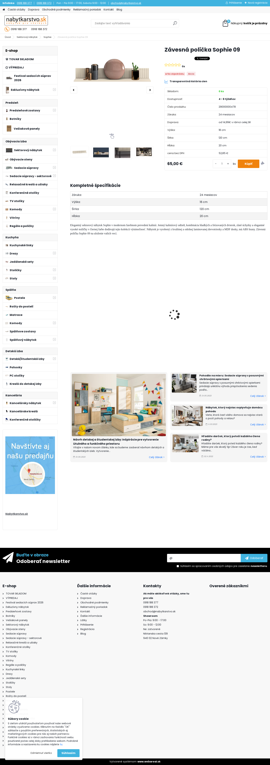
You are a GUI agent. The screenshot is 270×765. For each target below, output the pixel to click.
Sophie (47, 37)
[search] (175, 24)
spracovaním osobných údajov (214, 566)
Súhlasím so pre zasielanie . (223, 566)
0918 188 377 (24, 3)
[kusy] (222, 164)
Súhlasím (68, 753)
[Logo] (26, 23)
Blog (119, 9)
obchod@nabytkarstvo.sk (126, 3)
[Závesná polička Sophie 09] (111, 73)
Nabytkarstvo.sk (16, 514)
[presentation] (73, 89)
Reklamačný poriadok (87, 9)
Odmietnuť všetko (41, 753)
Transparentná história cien (185, 81)
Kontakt (109, 9)
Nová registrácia (257, 2)
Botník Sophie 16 (233, 294)
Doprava (33, 9)
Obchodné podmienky (56, 9)
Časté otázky (16, 9)
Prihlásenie (235, 2)
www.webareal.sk (148, 761)
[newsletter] (254, 558)
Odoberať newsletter (43, 561)
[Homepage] (4, 9)
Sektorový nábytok (27, 37)
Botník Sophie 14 (133, 305)
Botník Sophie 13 (83, 318)
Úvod (8, 37)
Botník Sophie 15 (183, 291)
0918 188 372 (44, 3)
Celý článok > (156, 457)
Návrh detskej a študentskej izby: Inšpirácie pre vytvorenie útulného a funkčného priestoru (116, 442)
